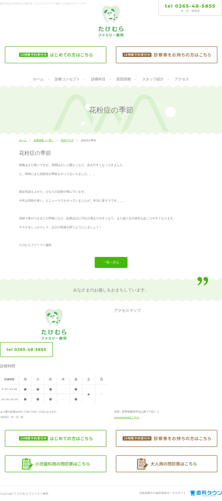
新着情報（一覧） (44, 140)
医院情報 (123, 79)
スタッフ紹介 (153, 79)
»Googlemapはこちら (126, 417)
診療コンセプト (67, 79)
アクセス (182, 79)
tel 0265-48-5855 (190, 6)
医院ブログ (67, 140)
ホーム (38, 79)
